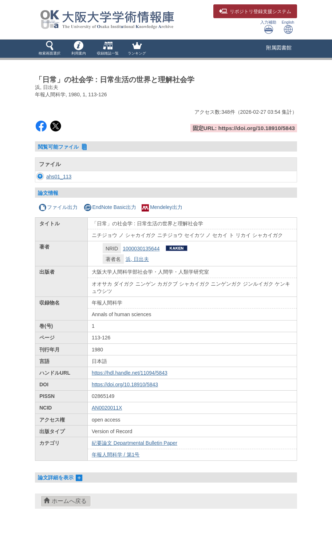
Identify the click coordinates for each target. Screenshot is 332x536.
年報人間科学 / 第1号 (115, 455)
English (288, 27)
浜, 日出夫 (137, 259)
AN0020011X (107, 408)
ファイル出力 (58, 207)
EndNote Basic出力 (110, 207)
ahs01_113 (51, 177)
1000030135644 (141, 248)
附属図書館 (279, 48)
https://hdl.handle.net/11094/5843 (129, 373)
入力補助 (268, 27)
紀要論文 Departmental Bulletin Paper (134, 443)
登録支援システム (255, 11)
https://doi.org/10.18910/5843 (125, 384)
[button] (49, 49)
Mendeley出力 (162, 207)
